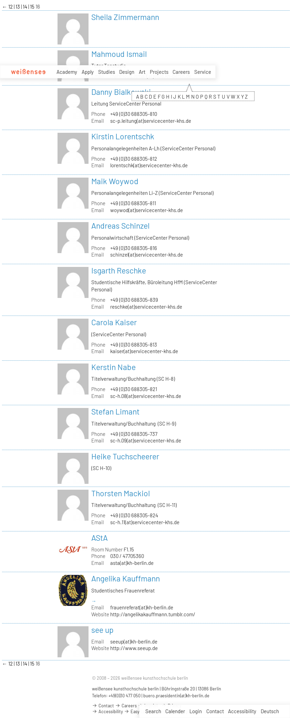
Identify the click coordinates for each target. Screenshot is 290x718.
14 (25, 6)
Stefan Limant (115, 411)
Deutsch (270, 711)
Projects (159, 72)
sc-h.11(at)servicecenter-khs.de (144, 522)
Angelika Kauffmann (125, 578)
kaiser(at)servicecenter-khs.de (144, 351)
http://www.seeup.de (134, 648)
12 (11, 6)
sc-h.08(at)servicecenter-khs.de (145, 396)
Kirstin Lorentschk (122, 136)
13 (18, 6)
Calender (175, 711)
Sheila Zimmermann (125, 17)
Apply (88, 72)
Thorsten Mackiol (120, 493)
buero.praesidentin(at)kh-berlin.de (176, 695)
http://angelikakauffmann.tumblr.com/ (152, 614)
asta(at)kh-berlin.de (132, 563)
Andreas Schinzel (120, 225)
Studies (106, 72)
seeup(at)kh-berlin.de (133, 641)
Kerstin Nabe (113, 367)
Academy (66, 72)
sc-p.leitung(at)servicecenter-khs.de (150, 121)
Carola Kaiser (114, 322)
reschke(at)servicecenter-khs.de (146, 306)
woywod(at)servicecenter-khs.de (146, 210)
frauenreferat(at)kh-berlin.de (141, 607)
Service (202, 72)
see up (102, 630)
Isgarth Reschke (118, 270)
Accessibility (242, 711)
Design (126, 72)
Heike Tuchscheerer (125, 456)
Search (153, 711)
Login (195, 711)
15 (32, 6)
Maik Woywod (114, 181)
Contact (215, 711)
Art (142, 72)
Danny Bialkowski (121, 92)
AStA (99, 537)
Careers (181, 72)
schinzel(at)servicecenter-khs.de (146, 254)
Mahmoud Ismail (119, 54)
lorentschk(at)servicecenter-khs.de (149, 165)
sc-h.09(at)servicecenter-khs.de (145, 440)
